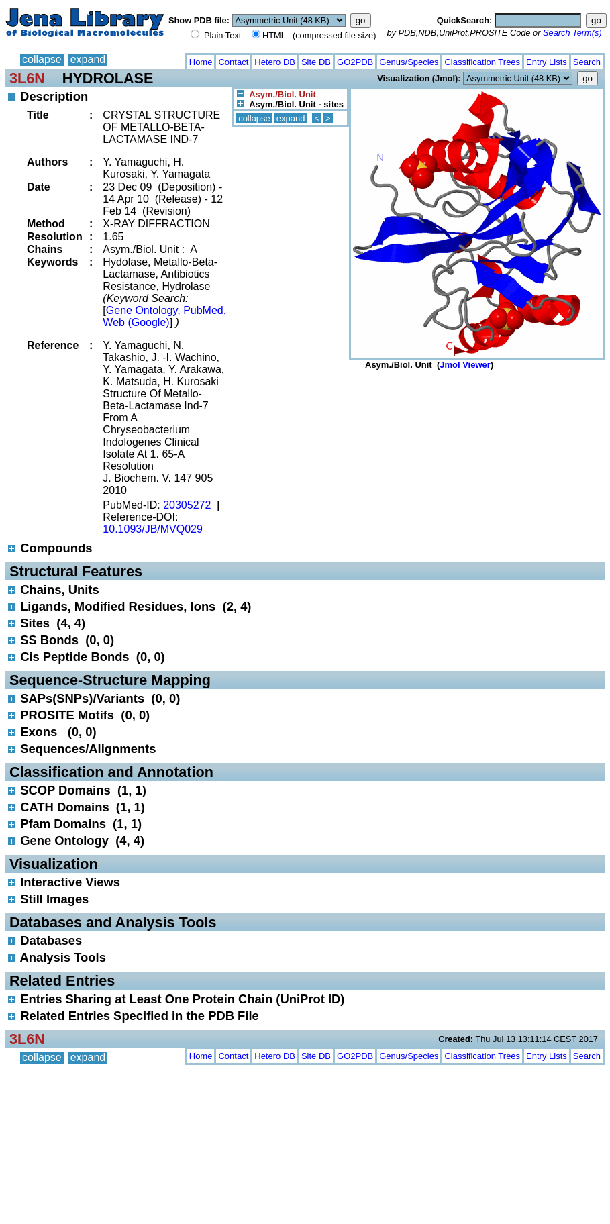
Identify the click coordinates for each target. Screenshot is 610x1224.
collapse (42, 59)
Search (587, 62)
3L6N (27, 78)
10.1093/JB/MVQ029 (153, 529)
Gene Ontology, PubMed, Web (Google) (164, 316)
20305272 (187, 505)
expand (88, 59)
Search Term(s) (572, 33)
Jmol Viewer (465, 365)
